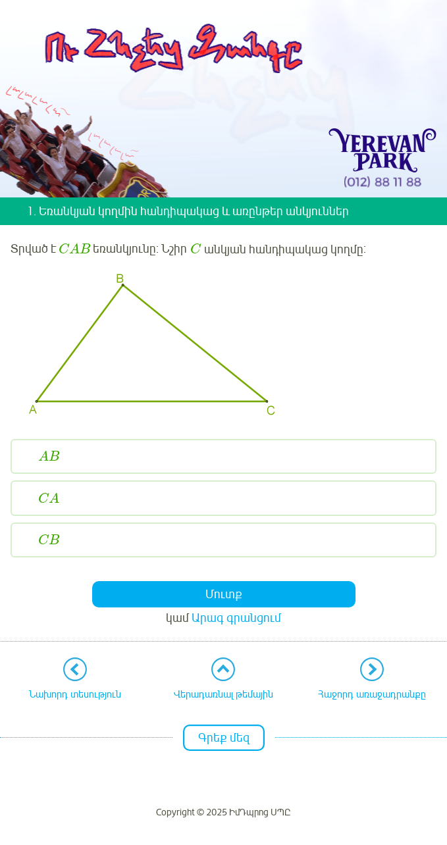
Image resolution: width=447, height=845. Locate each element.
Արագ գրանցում (236, 618)
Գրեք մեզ (224, 737)
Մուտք (223, 594)
